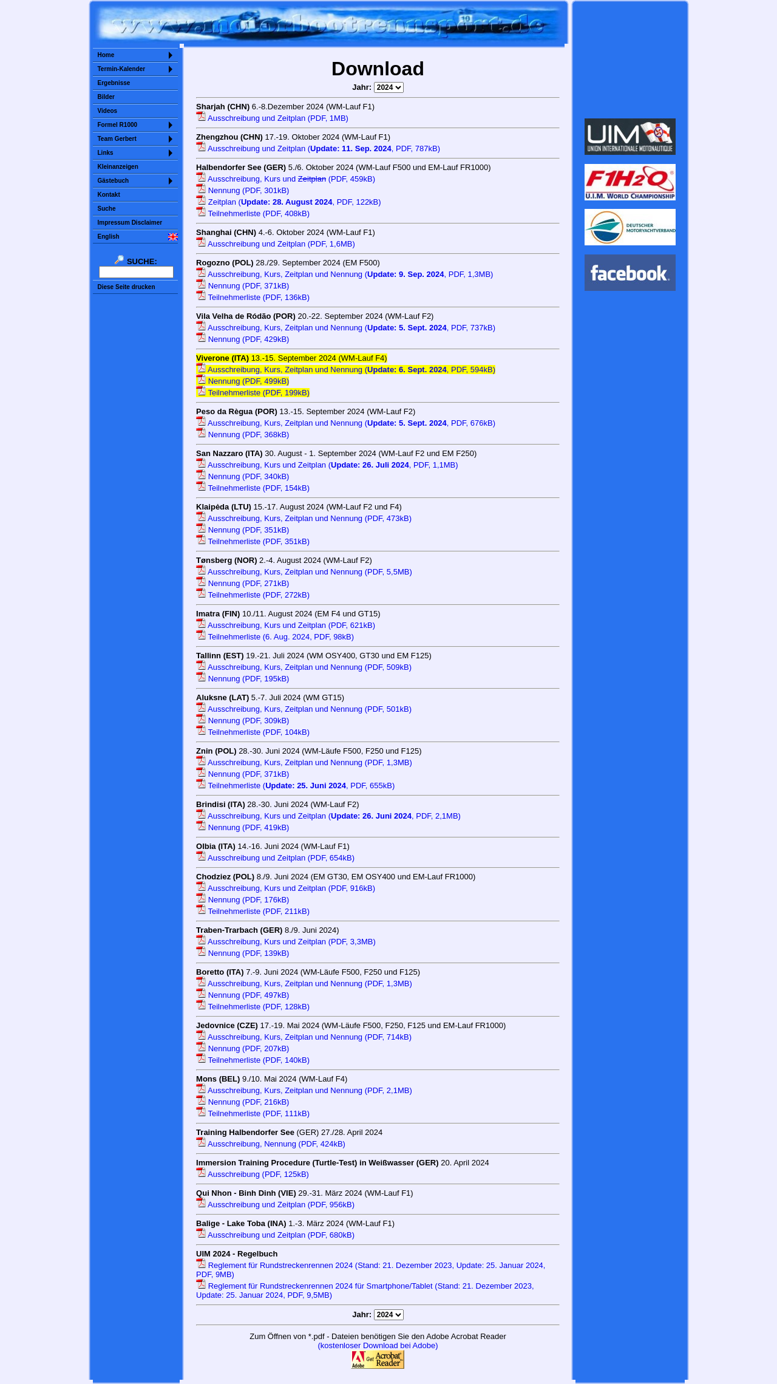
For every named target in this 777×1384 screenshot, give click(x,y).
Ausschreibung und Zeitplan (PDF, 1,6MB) (275, 243)
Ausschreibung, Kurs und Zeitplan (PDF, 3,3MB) (286, 941)
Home (106, 55)
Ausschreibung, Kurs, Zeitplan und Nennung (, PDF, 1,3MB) (344, 274)
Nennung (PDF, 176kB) (242, 899)
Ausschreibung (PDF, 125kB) (252, 1174)
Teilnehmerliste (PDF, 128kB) (253, 1006)
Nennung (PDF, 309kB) (242, 720)
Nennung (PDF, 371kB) (242, 285)
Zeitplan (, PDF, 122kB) (288, 201)
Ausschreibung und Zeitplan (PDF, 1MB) (272, 118)
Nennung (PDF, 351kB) (242, 529)
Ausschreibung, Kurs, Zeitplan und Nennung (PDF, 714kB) (304, 1036)
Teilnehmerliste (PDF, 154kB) (253, 488)
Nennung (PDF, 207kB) (242, 1048)
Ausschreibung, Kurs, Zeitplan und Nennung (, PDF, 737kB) (345, 327)
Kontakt (109, 194)
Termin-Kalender (122, 69)
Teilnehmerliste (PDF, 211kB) (253, 911)
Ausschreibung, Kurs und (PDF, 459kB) (285, 178)
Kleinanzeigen (118, 166)
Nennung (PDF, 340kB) (242, 476)
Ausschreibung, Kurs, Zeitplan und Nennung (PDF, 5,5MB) (304, 571)
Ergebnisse (114, 83)
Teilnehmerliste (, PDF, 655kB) (295, 785)
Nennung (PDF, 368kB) (242, 434)
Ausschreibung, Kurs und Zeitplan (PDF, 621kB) (285, 625)
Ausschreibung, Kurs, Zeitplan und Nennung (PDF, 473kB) (304, 518)
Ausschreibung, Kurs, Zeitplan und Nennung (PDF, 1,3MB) (304, 762)
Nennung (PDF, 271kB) (242, 583)
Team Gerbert (117, 138)
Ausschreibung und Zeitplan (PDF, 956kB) (275, 1204)
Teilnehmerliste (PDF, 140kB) (253, 1060)
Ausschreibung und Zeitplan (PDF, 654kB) (275, 857)
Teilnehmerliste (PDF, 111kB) (253, 1113)
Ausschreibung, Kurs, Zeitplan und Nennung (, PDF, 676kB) (345, 423)
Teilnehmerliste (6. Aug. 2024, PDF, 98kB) (275, 636)
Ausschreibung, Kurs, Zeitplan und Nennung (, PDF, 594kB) (345, 369)
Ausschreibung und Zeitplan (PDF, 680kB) (275, 1234)
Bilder (106, 97)
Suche (107, 208)
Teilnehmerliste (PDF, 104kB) (253, 732)
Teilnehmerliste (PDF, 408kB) (253, 213)
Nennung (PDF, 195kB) (242, 678)
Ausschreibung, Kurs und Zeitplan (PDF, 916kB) (285, 888)
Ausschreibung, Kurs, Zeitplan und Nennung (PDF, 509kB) (304, 667)
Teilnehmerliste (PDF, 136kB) (253, 297)
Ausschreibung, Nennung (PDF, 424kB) (270, 1143)
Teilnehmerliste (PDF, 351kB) (253, 541)
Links (106, 152)
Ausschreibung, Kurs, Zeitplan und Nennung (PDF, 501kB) (304, 709)
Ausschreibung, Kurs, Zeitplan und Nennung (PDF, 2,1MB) (304, 1090)
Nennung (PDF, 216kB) (242, 1101)
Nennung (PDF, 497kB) (242, 995)
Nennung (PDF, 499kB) (242, 381)
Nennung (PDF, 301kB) (242, 190)
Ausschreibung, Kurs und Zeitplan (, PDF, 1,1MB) (327, 464)
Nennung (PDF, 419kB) (242, 827)
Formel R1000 (118, 124)
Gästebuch (113, 180)
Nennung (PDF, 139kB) (242, 953)
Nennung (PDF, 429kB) (242, 339)
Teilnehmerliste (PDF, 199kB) (253, 392)
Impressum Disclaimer (130, 222)
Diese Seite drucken (126, 287)
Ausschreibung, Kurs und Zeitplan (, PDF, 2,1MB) (328, 815)
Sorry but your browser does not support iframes (630, 59)
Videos (108, 110)
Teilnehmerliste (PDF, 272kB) (253, 594)
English (109, 236)
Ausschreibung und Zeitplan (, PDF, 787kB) (318, 148)
